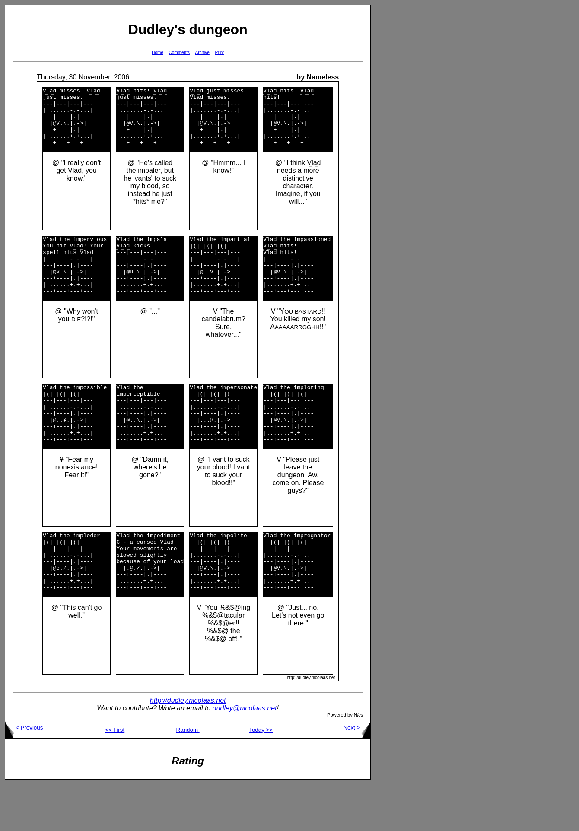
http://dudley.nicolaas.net (188, 747)
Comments (179, 52)
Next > (356, 774)
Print (219, 52)
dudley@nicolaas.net (245, 754)
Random (188, 776)
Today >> (261, 776)
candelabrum (222, 342)
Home (157, 52)
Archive (202, 52)
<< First (114, 776)
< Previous (24, 774)
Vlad (49, 91)
